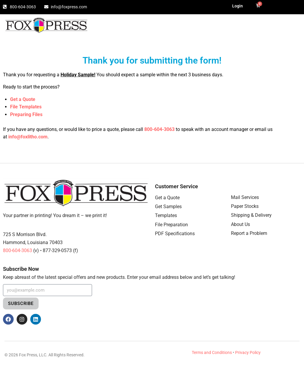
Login (237, 6)
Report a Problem (249, 233)
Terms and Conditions (212, 352)
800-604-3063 (159, 129)
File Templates (26, 107)
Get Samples (168, 206)
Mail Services (245, 197)
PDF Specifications (175, 233)
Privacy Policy (248, 352)
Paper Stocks (245, 206)
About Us (240, 224)
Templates (166, 215)
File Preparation (171, 224)
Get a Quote (167, 197)
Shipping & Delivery (251, 215)
